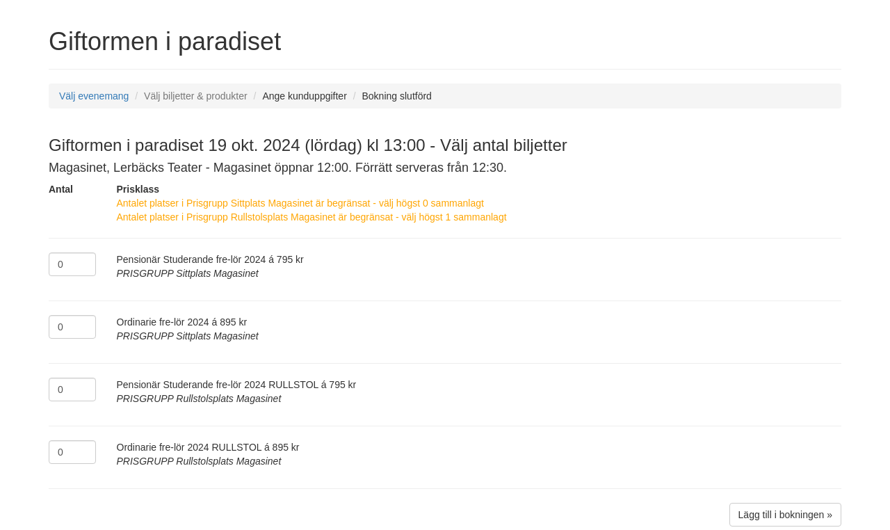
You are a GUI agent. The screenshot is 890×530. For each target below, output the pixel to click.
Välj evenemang (94, 96)
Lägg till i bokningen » (785, 514)
